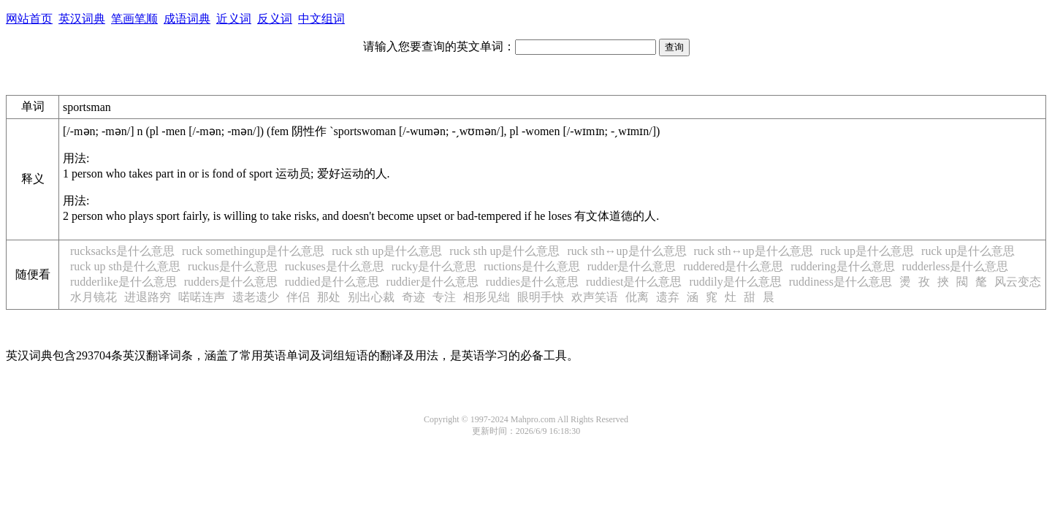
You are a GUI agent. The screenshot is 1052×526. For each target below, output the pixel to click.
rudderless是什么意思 (955, 266)
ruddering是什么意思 (842, 266)
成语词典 (187, 18)
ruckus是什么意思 (233, 266)
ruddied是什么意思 (332, 281)
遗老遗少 (255, 297)
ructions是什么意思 (532, 266)
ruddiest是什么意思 (634, 281)
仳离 (637, 297)
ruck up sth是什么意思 (125, 266)
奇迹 (413, 297)
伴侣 (298, 297)
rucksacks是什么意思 (122, 251)
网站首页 (29, 18)
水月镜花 (93, 297)
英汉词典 (81, 18)
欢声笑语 (594, 297)
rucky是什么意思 (434, 266)
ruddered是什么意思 (734, 266)
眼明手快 (540, 297)
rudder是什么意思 (631, 266)
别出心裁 (371, 297)
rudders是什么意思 (231, 281)
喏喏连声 (201, 297)
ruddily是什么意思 (735, 281)
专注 (444, 297)
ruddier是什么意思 (432, 281)
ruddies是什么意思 (532, 281)
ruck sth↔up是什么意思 (626, 251)
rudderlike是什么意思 (123, 281)
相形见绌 (486, 297)
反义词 (274, 18)
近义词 (233, 18)
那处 (328, 297)
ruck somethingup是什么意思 (253, 251)
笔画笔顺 (134, 18)
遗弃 (667, 297)
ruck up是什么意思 (867, 251)
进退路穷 (147, 297)
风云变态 (1017, 281)
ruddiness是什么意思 (840, 281)
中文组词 (321, 18)
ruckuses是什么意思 (334, 266)
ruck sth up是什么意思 (387, 251)
